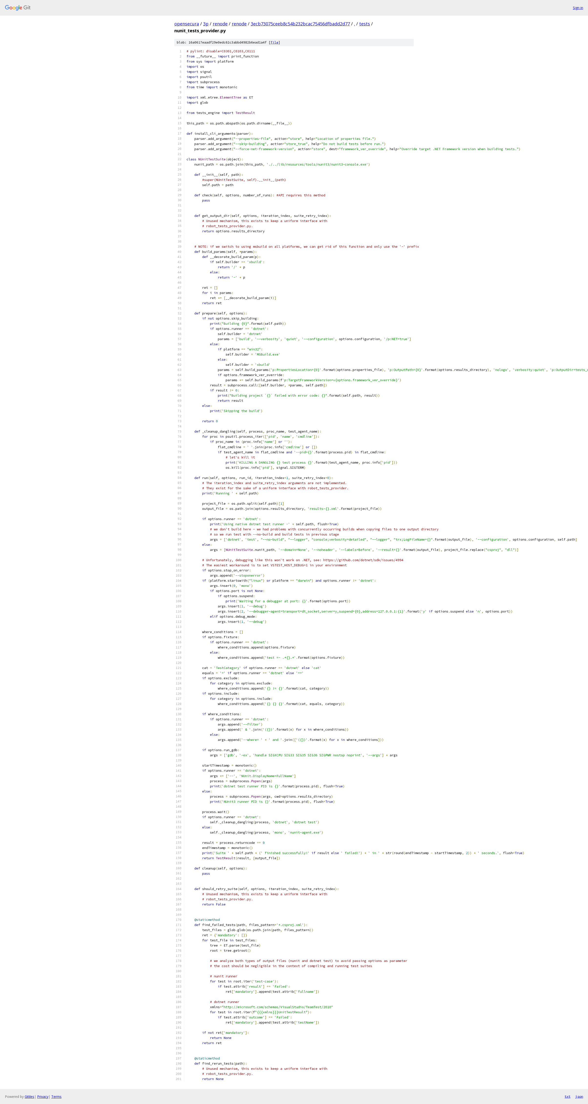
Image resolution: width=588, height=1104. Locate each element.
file (274, 42)
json (579, 1096)
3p (206, 24)
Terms (56, 1096)
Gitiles (29, 1096)
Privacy (42, 1096)
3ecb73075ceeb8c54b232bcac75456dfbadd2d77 (300, 24)
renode (220, 24)
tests (364, 24)
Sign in (578, 7)
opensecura (186, 24)
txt (567, 1096)
